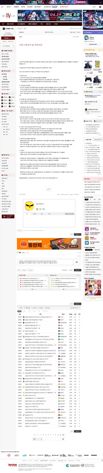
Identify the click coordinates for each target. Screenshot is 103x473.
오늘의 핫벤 (4, 160)
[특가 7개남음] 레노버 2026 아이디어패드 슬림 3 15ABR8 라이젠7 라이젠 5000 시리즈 (93, 182)
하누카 (61, 317)
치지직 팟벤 (4, 64)
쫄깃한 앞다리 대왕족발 (90, 192)
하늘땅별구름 (63, 336)
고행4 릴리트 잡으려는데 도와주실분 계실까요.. (37, 317)
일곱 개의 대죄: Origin (6, 201)
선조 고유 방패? (30, 406)
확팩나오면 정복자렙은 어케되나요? (35, 342)
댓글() (77, 36)
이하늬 (61, 331)
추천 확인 (76, 194)
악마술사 (13, 106)
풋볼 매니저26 (5, 211)
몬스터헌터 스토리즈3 (6, 204)
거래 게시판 (4, 116)
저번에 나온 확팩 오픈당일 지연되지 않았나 (36, 409)
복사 (25, 28)
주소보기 (20, 28)
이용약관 (36, 460)
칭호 (49, 214)
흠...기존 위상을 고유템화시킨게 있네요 (36, 347)
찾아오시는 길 (71, 460)
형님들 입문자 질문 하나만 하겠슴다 (35, 420)
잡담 (24, 311)
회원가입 (4, 41)
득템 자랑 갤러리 (5, 87)
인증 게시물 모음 (5, 61)
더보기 (43, 209)
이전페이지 (64, 270)
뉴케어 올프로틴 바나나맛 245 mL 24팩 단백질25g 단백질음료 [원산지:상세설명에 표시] (93, 187)
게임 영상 (4, 193)
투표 (29, 311)
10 (60, 434)
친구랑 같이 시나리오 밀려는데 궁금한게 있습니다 (38, 417)
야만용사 (5, 97)
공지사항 (78, 460)
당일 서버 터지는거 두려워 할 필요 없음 (36, 336)
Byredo (61, 392)
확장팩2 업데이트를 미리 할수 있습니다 (36, 387)
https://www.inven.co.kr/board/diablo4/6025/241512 (33, 230)
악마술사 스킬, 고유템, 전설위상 (34, 401)
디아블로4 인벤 (9, 28)
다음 (63, 434)
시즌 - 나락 (5, 132)
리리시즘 (62, 395)
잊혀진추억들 (63, 322)
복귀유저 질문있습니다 (32, 367)
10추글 (41, 307)
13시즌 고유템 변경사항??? (33, 403)
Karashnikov (63, 387)
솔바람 (61, 373)
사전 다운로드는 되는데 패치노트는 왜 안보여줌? (38, 356)
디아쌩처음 (62, 423)
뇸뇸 (61, 359)
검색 (13, 46)
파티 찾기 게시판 (5, 124)
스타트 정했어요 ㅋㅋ (31, 333)
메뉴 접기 (69, 214)
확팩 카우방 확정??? (31, 328)
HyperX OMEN (5, 196)
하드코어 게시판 (5, 84)
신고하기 (66, 194)
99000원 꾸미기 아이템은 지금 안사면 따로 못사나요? (39, 412)
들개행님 (62, 398)
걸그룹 (3, 186)
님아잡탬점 (62, 353)
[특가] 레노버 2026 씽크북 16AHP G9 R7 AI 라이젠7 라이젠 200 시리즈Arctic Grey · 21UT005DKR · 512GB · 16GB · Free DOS (93, 189)
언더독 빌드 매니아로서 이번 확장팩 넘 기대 (37, 389)
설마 (27, 415)
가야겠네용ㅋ (29, 331)
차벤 (3, 183)
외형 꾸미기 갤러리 (6, 89)
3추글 (35, 307)
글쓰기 (77, 303)
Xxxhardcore (63, 426)
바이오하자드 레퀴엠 (6, 206)
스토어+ (100, 50)
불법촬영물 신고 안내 (62, 460)
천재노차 (62, 420)
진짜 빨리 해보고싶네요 (32, 381)
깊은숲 (61, 328)
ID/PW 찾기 (10, 41)
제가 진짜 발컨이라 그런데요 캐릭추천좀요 (36, 423)
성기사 (5, 106)
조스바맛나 (62, 361)
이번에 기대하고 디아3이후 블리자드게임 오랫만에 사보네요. (41, 345)
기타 (39, 311)
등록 (77, 262)
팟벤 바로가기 (4, 178)
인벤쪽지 (37, 209)
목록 (74, 36)
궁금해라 (62, 406)
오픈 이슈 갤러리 (5, 158)
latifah (61, 347)
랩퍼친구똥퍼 (63, 345)
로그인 (94, 7)
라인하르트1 (63, 417)
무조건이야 (62, 384)
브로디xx (62, 389)
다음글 (23, 270)
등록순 (23, 252)
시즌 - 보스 (5, 126)
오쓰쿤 (61, 342)
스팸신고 (71, 194)
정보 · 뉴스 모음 (5, 54)
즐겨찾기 (48, 307)
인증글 (28, 307)
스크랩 (61, 194)
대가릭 (61, 370)
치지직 (3, 181)
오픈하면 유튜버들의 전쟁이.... (33, 378)
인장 (27, 214)
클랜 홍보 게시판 (5, 114)
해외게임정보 (4, 191)
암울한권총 (62, 356)
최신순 (27, 252)
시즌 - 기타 (5, 134)
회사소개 (24, 460)
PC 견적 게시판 (5, 168)
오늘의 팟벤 (4, 163)
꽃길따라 (21, 32)
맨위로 (71, 270)
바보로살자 (62, 350)
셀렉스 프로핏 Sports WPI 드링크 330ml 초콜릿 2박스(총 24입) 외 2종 (93, 184)
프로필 (34, 214)
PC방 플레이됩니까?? (31, 325)
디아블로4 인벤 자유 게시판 (75, 28)
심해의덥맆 (62, 367)
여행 (3, 188)
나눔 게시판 (4, 119)
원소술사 (5, 103)
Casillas (62, 409)
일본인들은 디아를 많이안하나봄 (34, 361)
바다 (61, 381)
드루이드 (13, 97)
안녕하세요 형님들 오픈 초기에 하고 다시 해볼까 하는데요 (40, 392)
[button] (32, 289)
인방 (34, 311)
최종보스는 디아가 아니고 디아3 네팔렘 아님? (37, 370)
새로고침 (79, 252)
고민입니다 (29, 395)
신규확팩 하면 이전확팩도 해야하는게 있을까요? (38, 384)
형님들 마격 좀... (30, 322)
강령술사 (5, 100)
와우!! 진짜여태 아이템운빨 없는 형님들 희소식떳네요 (39, 350)
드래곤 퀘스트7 (5, 209)
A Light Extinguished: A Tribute (33, 319)
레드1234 (62, 401)
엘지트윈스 (62, 364)
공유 (58, 194)
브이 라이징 (4, 198)
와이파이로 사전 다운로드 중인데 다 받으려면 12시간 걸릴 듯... (41, 375)
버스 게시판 (4, 121)
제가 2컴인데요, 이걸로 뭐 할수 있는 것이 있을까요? (39, 353)
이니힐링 (40, 209)
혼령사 (12, 103)
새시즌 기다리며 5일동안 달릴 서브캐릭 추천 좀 (37, 364)
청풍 (61, 325)
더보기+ (46, 275)
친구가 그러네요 (30, 426)
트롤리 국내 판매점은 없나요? (33, 373)
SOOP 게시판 (4, 66)
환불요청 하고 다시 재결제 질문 (34, 398)
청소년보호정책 (52, 460)
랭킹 (42, 214)
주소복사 (20, 230)
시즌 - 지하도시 (5, 129)
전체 (19, 311)
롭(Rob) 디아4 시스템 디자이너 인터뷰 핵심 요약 (38, 339)
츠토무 (61, 319)
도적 (12, 100)
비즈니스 (30, 460)
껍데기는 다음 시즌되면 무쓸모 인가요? (36, 359)
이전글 (30, 270)
